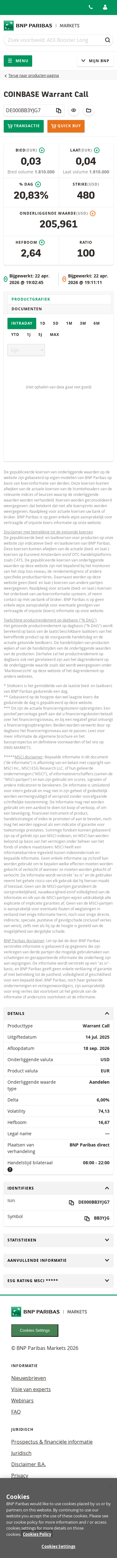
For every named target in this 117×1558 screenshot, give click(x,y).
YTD (15, 334)
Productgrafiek (31, 299)
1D (43, 323)
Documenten (27, 309)
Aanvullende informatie (58, 1260)
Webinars (22, 1400)
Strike (86, 184)
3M (83, 323)
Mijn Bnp (95, 60)
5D (56, 323)
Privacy (19, 1475)
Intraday (21, 323)
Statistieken (58, 1240)
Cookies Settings (35, 1330)
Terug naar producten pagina (33, 75)
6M (97, 323)
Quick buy (66, 126)
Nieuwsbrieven (28, 1378)
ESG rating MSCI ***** (58, 1280)
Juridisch (21, 1453)
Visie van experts (31, 1389)
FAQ (16, 1411)
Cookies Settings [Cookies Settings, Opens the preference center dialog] (58, 1550)
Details (58, 1013)
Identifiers (58, 1188)
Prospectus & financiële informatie (52, 1441)
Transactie (23, 126)
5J (40, 334)
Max (54, 334)
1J (29, 334)
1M (69, 323)
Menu (17, 60)
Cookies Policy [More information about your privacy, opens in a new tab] (37, 1538)
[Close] (109, 1491)
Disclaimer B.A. (28, 1464)
